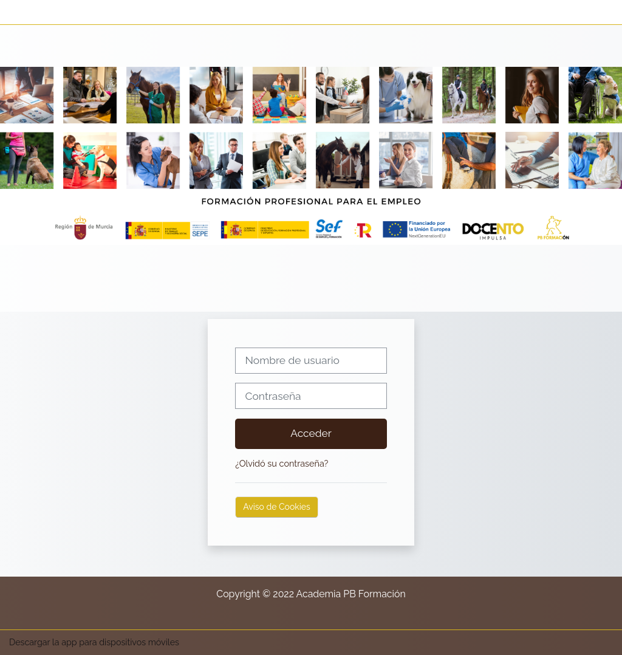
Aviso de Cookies (276, 507)
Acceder (310, 433)
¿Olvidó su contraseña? (281, 463)
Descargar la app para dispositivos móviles (94, 642)
